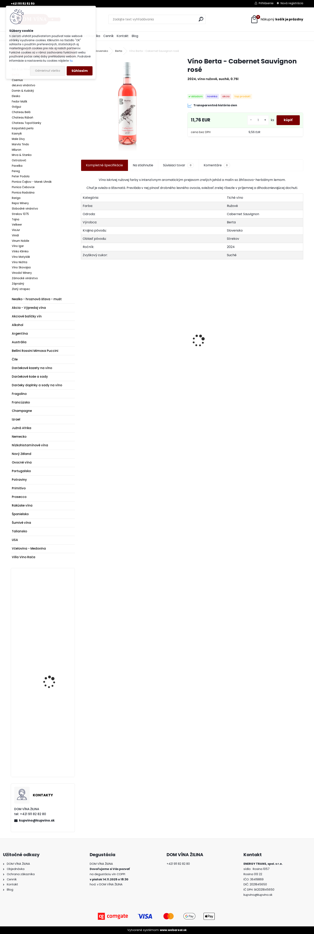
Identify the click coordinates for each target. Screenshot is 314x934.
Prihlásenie (266, 3)
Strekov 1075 (20, 214)
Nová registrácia (292, 3)
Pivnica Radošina (23, 193)
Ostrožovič (19, 160)
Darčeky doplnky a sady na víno (37, 385)
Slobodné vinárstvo (25, 209)
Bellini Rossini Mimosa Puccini (35, 351)
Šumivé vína (21, 523)
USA (15, 540)
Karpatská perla (22, 128)
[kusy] (256, 120)
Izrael (16, 419)
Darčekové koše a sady (30, 376)
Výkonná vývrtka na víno (51, 593)
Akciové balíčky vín (27, 316)
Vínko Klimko (20, 251)
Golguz (16, 107)
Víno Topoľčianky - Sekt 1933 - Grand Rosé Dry (107, 354)
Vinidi (15, 235)
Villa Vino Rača (23, 557)
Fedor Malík (19, 101)
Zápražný (18, 284)
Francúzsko (21, 402)
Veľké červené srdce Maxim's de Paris (162, 362)
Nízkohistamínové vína (30, 445)
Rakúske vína (22, 505)
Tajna (15, 219)
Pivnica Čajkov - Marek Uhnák (32, 182)
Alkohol (17, 325)
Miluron (16, 150)
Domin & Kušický (23, 91)
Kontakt (123, 36)
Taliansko (19, 531)
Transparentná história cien (212, 105)
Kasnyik (17, 133)
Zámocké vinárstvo (25, 278)
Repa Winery (20, 203)
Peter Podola (20, 176)
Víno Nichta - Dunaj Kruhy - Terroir (51, 667)
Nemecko (19, 436)
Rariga (16, 198)
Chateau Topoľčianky (26, 123)
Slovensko (101, 51)
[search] (201, 19)
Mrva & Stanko (22, 155)
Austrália (19, 342)
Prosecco (19, 497)
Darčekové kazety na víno (32, 368)
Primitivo (19, 488)
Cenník (108, 36)
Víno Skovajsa (21, 267)
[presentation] (83, 334)
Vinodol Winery (22, 273)
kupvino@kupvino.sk (37, 820)
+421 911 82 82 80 (23, 4)
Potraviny (19, 480)
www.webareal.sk (173, 930)
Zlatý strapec (21, 289)
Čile (15, 359)
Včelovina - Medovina (29, 548)
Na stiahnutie (143, 165)
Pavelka (17, 166)
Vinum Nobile (20, 241)
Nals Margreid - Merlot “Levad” (276, 354)
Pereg (16, 171)
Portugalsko (21, 471)
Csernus (17, 80)
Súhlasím (79, 70)
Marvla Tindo (20, 144)
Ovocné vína (22, 462)
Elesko (16, 96)
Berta (118, 51)
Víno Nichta (19, 262)
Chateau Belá (21, 112)
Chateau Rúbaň (22, 117)
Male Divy (18, 139)
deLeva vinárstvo (23, 85)
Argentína (20, 333)
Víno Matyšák (21, 257)
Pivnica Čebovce (23, 187)
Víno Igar (18, 246)
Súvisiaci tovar (178, 165)
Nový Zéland (21, 454)
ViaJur (16, 230)
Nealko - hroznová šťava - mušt (37, 299)
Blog (135, 36)
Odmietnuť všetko (47, 71)
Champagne (22, 411)
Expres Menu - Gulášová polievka (215, 350)
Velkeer (17, 225)
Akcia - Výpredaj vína (29, 308)
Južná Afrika (21, 428)
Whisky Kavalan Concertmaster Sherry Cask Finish (53, 727)
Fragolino (19, 394)
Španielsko (20, 514)
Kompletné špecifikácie (104, 165)
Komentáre (217, 165)
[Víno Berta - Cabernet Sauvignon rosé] (127, 103)
